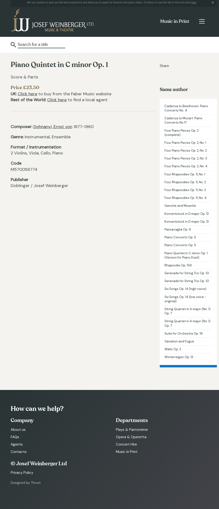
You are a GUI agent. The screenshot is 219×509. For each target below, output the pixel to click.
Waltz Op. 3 (172, 349)
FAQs (15, 437)
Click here (27, 94)
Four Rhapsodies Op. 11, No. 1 (184, 174)
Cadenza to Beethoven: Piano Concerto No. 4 (186, 108)
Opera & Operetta (131, 437)
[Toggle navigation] (201, 21)
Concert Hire (126, 444)
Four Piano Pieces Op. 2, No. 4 (185, 166)
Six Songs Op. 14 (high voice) (185, 289)
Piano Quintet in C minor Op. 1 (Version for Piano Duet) (186, 255)
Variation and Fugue (179, 341)
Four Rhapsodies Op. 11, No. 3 (185, 190)
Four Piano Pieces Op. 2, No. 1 (185, 143)
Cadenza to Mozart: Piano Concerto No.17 (183, 120)
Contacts (19, 451)
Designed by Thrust (26, 482)
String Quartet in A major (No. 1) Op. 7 (187, 311)
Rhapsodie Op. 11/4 (178, 265)
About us (18, 429)
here (193, 2)
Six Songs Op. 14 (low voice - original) (185, 299)
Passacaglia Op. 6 (177, 229)
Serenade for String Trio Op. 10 (186, 273)
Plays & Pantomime (132, 429)
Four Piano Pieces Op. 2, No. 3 (185, 158)
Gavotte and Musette (180, 206)
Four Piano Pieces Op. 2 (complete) (181, 133)
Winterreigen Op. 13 (178, 357)
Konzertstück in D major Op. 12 (186, 222)
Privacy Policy (22, 472)
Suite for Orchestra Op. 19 (183, 333)
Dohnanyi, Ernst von (52, 127)
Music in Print (174, 21)
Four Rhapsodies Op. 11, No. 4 (185, 198)
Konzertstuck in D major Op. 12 (186, 214)
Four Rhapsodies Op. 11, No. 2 (185, 182)
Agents (17, 444)
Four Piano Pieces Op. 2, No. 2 (185, 151)
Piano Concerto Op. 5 (180, 237)
